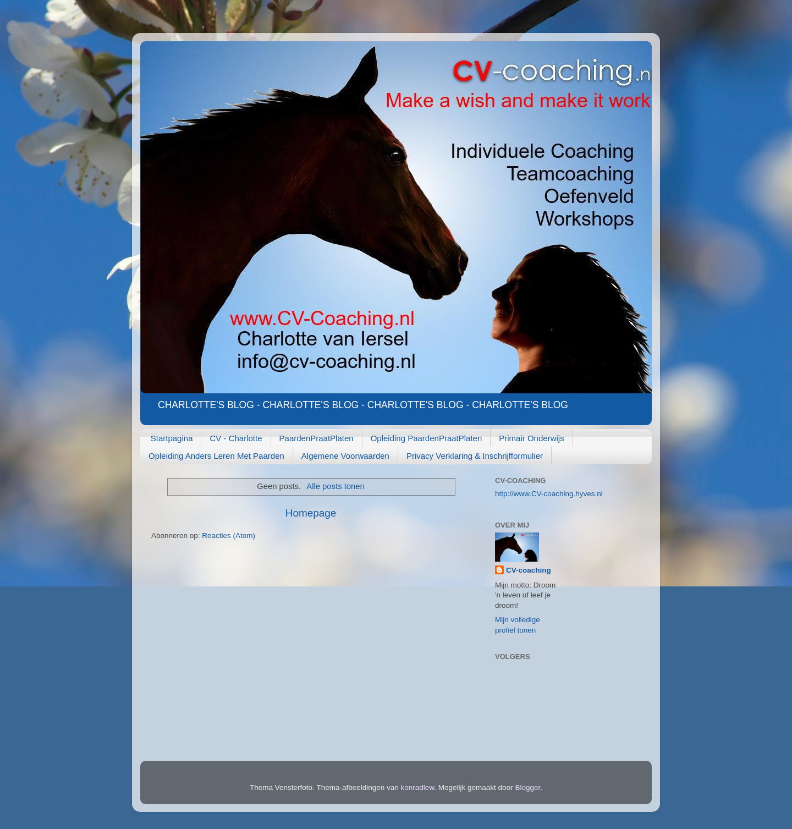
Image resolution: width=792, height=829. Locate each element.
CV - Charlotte (236, 438)
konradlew (418, 787)
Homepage (310, 513)
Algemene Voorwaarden (345, 455)
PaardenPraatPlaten (316, 438)
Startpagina (172, 438)
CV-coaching (528, 570)
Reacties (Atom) (228, 535)
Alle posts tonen (335, 486)
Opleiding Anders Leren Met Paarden (216, 455)
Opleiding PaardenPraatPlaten (426, 438)
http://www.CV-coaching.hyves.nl (549, 494)
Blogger (527, 787)
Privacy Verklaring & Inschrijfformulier (474, 455)
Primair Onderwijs (531, 438)
